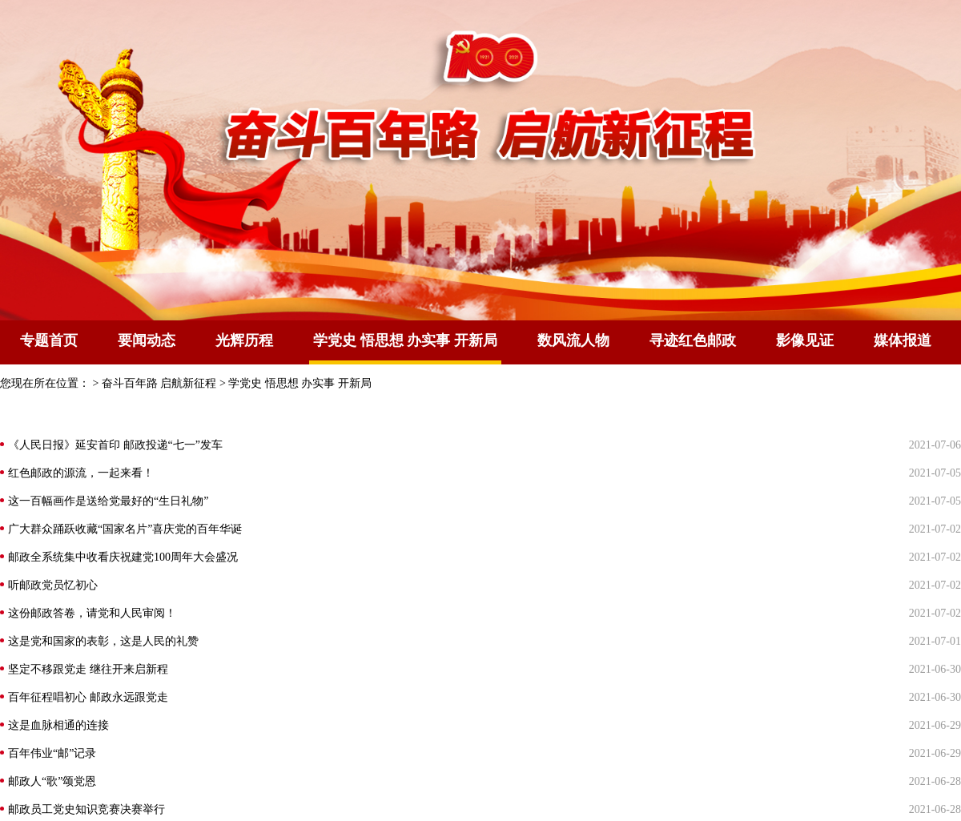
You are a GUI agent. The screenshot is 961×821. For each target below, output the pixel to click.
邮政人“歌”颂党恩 (52, 781)
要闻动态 (146, 340)
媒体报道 (902, 340)
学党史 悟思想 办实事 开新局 (300, 383)
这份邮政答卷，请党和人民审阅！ (92, 613)
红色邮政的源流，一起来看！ (81, 473)
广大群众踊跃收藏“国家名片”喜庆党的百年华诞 (125, 529)
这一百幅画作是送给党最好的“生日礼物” (108, 501)
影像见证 (805, 340)
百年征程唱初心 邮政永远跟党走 (88, 697)
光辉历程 (244, 340)
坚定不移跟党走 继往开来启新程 (88, 669)
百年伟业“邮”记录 (52, 753)
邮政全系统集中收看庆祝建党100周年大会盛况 (123, 557)
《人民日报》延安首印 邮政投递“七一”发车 (115, 445)
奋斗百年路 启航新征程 (159, 383)
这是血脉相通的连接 (58, 725)
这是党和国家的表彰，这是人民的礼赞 (103, 641)
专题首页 (49, 340)
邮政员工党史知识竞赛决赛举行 (86, 809)
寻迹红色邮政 (692, 340)
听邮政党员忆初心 (53, 585)
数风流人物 (573, 340)
